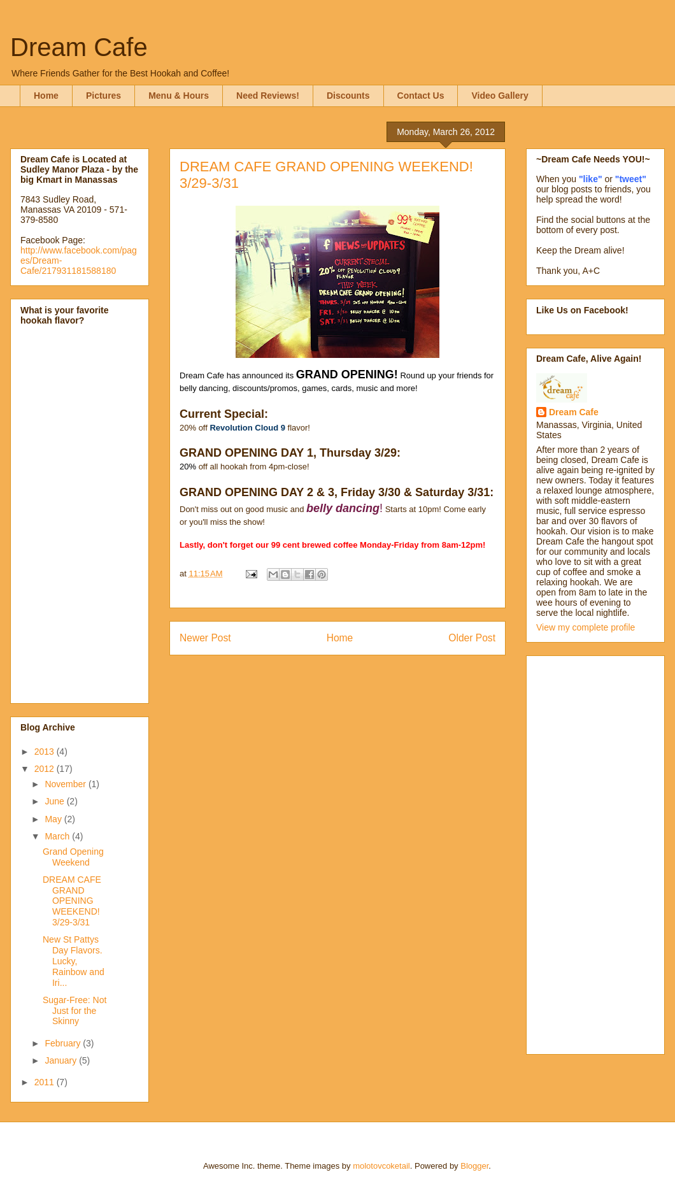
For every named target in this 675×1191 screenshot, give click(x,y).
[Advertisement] (587, 851)
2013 (45, 751)
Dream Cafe (79, 47)
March (58, 836)
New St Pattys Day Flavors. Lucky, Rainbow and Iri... (73, 960)
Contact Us (420, 95)
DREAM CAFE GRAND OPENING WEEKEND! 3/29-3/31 (72, 900)
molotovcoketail (381, 1166)
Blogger (474, 1166)
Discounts (348, 95)
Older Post (471, 637)
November (66, 784)
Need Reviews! (267, 95)
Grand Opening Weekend (73, 856)
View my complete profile (585, 627)
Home (46, 95)
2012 (45, 769)
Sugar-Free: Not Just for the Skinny (74, 1011)
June (55, 801)
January (62, 1060)
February (64, 1043)
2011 (45, 1082)
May (54, 819)
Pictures (103, 95)
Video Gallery (499, 95)
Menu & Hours (178, 95)
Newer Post (205, 637)
